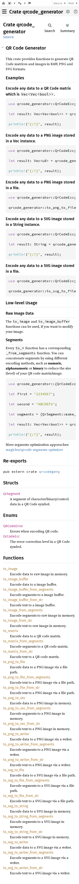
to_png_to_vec (14, 698)
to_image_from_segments (23, 610)
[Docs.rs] (3, 3)
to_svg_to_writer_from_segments (28, 852)
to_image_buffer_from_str (23, 600)
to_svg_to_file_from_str (21, 796)
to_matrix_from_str (18, 652)
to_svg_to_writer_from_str (23, 868)
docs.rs (58, 3)
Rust (71, 3)
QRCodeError (13, 526)
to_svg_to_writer (15, 842)
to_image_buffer (15, 579)
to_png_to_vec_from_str (21, 724)
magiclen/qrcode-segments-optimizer (34, 449)
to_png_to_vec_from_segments (27, 708)
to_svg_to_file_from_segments (26, 780)
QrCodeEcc (11, 536)
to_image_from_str (17, 621)
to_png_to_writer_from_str (23, 760)
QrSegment (11, 494)
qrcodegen (48, 471)
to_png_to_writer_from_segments (28, 744)
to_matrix (10, 631)
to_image (10, 569)
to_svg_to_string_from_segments (28, 816)
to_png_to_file (14, 662)
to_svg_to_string (15, 806)
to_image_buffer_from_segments (28, 590)
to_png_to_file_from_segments (26, 677)
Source (8, 37)
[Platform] (22, 3)
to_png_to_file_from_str (21, 688)
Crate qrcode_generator (36, 12)
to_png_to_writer (16, 734)
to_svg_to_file (13, 770)
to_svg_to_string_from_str (23, 832)
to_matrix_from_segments (23, 641)
